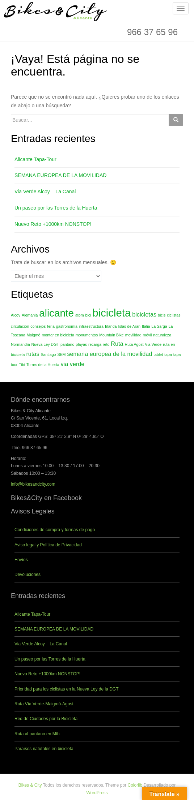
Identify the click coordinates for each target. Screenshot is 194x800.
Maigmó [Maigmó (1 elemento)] (34, 335)
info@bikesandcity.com (33, 484)
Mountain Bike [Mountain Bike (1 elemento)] (111, 335)
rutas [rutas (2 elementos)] (32, 353)
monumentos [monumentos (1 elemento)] (87, 335)
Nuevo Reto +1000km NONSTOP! (53, 224)
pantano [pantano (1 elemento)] (67, 344)
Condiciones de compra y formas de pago (54, 529)
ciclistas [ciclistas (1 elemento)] (173, 315)
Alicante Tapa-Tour (35, 159)
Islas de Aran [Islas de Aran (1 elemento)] (129, 326)
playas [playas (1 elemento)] (81, 344)
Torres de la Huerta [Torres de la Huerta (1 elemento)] (42, 364)
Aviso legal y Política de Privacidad (48, 544)
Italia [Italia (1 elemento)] (146, 326)
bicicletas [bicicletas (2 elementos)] (144, 314)
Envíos (21, 559)
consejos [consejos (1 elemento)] (38, 326)
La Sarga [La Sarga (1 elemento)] (159, 326)
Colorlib (134, 785)
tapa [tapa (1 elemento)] (168, 354)
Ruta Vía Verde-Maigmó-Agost (43, 703)
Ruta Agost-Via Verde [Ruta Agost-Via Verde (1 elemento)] (143, 344)
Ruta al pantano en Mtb (37, 733)
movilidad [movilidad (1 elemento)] (133, 335)
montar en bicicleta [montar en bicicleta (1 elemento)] (58, 335)
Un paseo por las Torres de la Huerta (55, 208)
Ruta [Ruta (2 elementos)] (117, 343)
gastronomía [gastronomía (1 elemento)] (66, 326)
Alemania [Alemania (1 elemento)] (30, 315)
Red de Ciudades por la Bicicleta (45, 718)
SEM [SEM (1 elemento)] (61, 354)
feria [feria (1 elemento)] (51, 326)
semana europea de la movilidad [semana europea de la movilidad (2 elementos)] (109, 353)
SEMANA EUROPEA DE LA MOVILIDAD (60, 175)
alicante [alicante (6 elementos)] (56, 313)
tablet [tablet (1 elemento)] (158, 354)
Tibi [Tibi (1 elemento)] (22, 364)
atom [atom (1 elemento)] (79, 315)
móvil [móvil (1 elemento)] (147, 335)
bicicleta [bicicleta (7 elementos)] (111, 313)
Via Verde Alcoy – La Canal (45, 191)
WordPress (96, 792)
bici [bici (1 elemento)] (88, 315)
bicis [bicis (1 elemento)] (161, 315)
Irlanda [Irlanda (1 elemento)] (111, 326)
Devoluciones (27, 574)
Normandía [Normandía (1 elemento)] (20, 344)
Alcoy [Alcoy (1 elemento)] (15, 315)
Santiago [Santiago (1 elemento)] (48, 354)
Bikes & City (30, 785)
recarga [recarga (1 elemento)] (94, 344)
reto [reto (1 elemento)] (106, 344)
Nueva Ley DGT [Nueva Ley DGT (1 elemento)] (45, 344)
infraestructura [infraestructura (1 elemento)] (91, 326)
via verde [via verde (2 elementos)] (72, 364)
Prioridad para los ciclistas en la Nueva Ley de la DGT (66, 689)
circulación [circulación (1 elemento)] (20, 326)
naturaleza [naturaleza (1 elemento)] (162, 335)
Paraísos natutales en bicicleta (43, 748)
